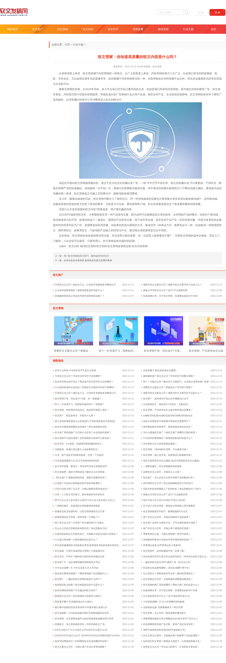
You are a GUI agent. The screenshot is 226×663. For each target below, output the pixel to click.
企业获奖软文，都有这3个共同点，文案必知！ (166, 404)
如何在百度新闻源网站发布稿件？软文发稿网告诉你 (81, 427)
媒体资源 (163, 29)
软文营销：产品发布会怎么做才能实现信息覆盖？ (168, 410)
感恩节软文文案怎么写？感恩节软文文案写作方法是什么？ (172, 284)
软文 (85, 73)
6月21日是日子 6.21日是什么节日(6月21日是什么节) (81, 630)
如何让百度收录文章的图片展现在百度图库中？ (167, 421)
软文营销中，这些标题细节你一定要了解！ (164, 551)
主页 (67, 44)
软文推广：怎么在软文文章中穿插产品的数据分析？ (169, 477)
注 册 (200, 12)
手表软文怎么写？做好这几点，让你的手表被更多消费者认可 (85, 284)
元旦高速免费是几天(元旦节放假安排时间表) (77, 460)
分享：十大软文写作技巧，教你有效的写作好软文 (80, 494)
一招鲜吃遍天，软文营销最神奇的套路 (162, 466)
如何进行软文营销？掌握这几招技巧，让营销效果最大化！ (172, 641)
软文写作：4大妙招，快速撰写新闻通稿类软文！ (79, 443)
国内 (72, 182)
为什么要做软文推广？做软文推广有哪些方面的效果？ (170, 432)
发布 (75, 214)
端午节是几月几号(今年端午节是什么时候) (164, 500)
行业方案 (188, 29)
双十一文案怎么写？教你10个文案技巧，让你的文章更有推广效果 (176, 381)
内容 (101, 73)
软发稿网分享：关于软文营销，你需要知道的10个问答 (170, 296)
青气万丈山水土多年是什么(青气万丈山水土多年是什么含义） (86, 500)
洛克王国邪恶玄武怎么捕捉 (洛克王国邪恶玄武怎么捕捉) (171, 460)
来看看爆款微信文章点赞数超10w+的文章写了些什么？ (170, 618)
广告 (207, 89)
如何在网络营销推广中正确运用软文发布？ (76, 590)
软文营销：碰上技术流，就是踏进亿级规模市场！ (168, 455)
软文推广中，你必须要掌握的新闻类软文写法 (77, 562)
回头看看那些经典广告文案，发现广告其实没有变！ (169, 624)
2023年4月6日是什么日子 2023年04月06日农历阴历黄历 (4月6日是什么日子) (88, 635)
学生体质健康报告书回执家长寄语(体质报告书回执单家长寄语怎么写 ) (88, 545)
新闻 (171, 188)
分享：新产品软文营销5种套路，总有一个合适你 (79, 455)
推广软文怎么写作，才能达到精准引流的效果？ (167, 517)
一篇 (97, 219)
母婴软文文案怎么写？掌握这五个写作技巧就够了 (73, 350)
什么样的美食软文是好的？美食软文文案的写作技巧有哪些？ (85, 387)
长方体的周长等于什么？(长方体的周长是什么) (166, 596)
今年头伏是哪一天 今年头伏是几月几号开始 (76, 568)
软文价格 (88, 29)
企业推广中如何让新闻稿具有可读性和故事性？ (78, 483)
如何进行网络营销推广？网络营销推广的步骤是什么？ (82, 573)
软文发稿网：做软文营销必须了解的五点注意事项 (80, 472)
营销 (90, 73)
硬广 (169, 235)
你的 (58, 225)
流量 (154, 198)
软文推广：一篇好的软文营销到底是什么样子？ (78, 579)
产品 (161, 94)
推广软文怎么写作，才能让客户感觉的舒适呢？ (167, 528)
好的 (95, 182)
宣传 (120, 214)
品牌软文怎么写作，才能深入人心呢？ (162, 472)
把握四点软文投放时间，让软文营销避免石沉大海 (80, 511)
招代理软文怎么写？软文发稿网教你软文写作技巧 (168, 483)
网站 (187, 188)
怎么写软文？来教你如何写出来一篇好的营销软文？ (169, 573)
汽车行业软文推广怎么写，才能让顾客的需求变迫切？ (82, 489)
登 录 (217, 12)
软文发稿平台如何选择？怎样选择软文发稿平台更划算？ (83, 438)
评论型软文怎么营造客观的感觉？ (160, 443)
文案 (125, 214)
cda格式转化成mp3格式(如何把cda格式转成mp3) (167, 415)
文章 (160, 214)
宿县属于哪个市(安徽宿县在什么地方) (73, 601)
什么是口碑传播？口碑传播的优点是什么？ (76, 539)
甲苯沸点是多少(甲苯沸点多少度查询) (162, 545)
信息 (219, 188)
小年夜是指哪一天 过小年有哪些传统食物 (163, 601)
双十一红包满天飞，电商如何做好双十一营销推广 (118, 350)
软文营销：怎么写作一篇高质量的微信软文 (164, 613)
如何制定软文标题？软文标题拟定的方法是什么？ (80, 584)
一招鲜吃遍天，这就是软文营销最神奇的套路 (77, 505)
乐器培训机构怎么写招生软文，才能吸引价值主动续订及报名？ (86, 534)
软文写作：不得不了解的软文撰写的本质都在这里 (80, 556)
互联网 (68, 89)
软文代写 (113, 29)
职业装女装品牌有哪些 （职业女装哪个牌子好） (167, 568)
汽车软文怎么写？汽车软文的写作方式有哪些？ (78, 376)
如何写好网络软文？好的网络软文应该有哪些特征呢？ (82, 641)
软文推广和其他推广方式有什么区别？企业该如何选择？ (83, 432)
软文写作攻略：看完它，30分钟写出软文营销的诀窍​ (81, 466)
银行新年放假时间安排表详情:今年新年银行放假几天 (81, 607)
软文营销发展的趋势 (119, 246)
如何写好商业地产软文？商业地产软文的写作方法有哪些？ (84, 381)
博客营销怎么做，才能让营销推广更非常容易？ (167, 534)
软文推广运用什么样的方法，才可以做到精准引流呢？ (170, 522)
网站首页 (12, 29)
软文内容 (74, 246)
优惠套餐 (138, 29)
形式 (119, 73)
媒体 (92, 188)
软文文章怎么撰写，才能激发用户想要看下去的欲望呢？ (171, 635)
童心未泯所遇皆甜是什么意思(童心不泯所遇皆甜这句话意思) (85, 421)
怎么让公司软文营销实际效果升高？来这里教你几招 (81, 528)
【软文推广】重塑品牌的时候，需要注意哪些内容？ (81, 477)
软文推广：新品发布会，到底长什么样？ (75, 415)
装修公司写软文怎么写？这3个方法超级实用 (165, 290)
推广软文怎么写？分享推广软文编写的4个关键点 (79, 522)
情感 (213, 225)
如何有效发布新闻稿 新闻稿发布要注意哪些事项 (88, 260)
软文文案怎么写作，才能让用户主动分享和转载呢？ (81, 647)
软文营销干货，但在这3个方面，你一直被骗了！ (163, 350)
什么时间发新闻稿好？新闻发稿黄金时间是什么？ (80, 290)
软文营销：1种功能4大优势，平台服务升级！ (166, 449)
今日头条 (119, 204)
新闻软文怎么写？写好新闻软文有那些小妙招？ (78, 596)
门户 (182, 188)
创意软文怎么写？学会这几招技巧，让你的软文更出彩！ (171, 647)
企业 (169, 94)
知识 (213, 29)
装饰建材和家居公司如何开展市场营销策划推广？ (80, 296)
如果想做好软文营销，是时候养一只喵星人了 (77, 517)
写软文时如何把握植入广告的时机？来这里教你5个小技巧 (172, 489)
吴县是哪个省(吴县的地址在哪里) (159, 370)
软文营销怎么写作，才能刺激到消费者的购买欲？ (168, 579)
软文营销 (62, 29)
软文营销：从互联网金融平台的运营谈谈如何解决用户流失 (84, 618)
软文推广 (37, 29)
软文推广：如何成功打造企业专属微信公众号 (165, 398)
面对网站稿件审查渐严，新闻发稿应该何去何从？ (168, 427)
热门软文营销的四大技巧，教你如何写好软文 (86, 256)
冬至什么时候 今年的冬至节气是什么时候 (75, 370)
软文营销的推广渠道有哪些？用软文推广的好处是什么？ (171, 584)
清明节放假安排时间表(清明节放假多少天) (164, 630)
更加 (84, 94)
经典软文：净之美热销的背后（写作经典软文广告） (81, 624)
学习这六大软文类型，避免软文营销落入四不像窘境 (169, 505)
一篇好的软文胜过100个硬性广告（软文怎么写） (167, 562)
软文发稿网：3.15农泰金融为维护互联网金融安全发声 (82, 613)
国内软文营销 (88, 246)
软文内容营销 (140, 246)
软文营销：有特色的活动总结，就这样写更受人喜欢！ (82, 410)
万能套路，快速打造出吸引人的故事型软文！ (77, 449)
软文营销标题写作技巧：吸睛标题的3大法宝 (165, 511)
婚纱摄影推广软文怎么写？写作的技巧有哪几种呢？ (169, 376)
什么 (66, 209)
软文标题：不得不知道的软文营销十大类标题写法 (80, 551)
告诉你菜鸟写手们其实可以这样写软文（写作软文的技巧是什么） (176, 556)
